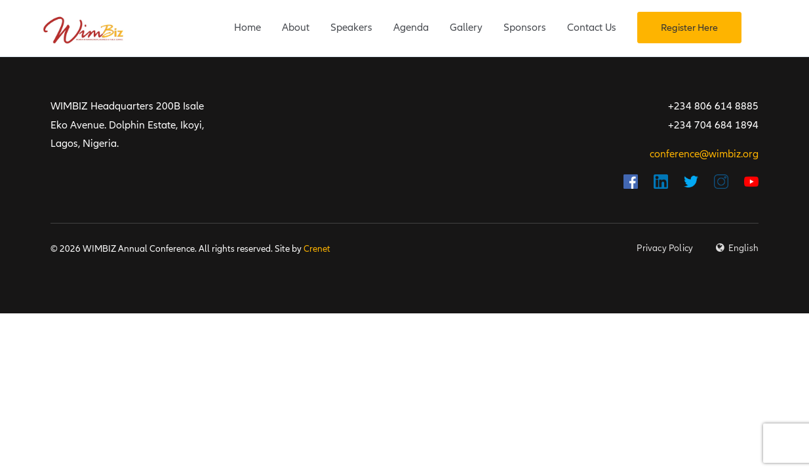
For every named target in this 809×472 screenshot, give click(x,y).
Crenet (317, 248)
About (295, 27)
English (743, 248)
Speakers (351, 27)
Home (247, 27)
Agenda (411, 27)
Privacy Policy (665, 248)
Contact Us (591, 27)
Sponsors (524, 27)
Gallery (466, 27)
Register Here (689, 27)
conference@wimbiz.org (704, 154)
